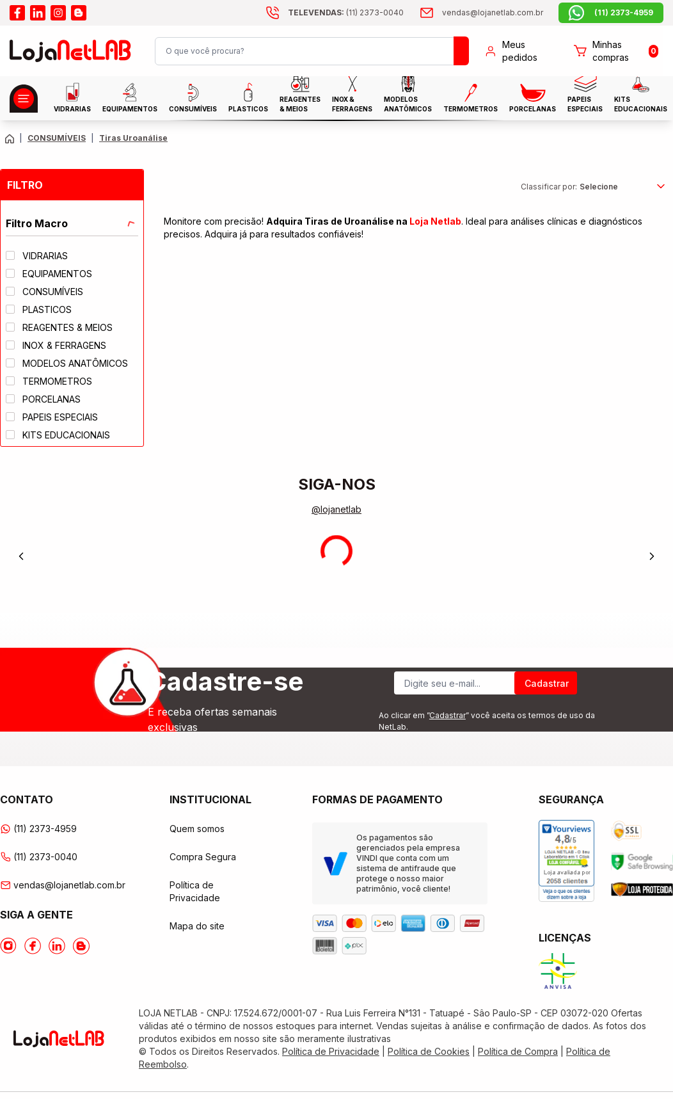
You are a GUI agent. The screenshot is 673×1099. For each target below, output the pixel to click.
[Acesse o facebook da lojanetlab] (17, 12)
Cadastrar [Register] (547, 683)
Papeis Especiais (585, 98)
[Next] (651, 556)
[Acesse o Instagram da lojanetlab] (8, 946)
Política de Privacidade (330, 1051)
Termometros (470, 98)
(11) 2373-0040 (38, 856)
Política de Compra (518, 1051)
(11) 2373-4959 (38, 828)
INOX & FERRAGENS (352, 98)
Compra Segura (203, 856)
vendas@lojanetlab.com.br (59, 884)
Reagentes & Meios (300, 98)
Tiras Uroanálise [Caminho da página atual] (133, 138)
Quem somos (197, 828)
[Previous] (21, 556)
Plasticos (248, 98)
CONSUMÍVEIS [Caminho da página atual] (57, 138)
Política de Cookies (429, 1051)
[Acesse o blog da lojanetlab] (78, 12)
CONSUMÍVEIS (193, 98)
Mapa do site (197, 925)
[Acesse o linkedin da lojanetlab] (37, 12)
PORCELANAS (532, 98)
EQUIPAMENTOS (129, 98)
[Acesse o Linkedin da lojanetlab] (57, 946)
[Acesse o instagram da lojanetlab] (58, 12)
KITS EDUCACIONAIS (640, 98)
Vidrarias (72, 98)
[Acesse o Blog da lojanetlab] (81, 946)
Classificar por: (549, 186)
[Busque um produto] (461, 50)
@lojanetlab (336, 509)
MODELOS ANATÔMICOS (408, 98)
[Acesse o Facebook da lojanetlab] (32, 946)
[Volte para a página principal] (9, 138)
